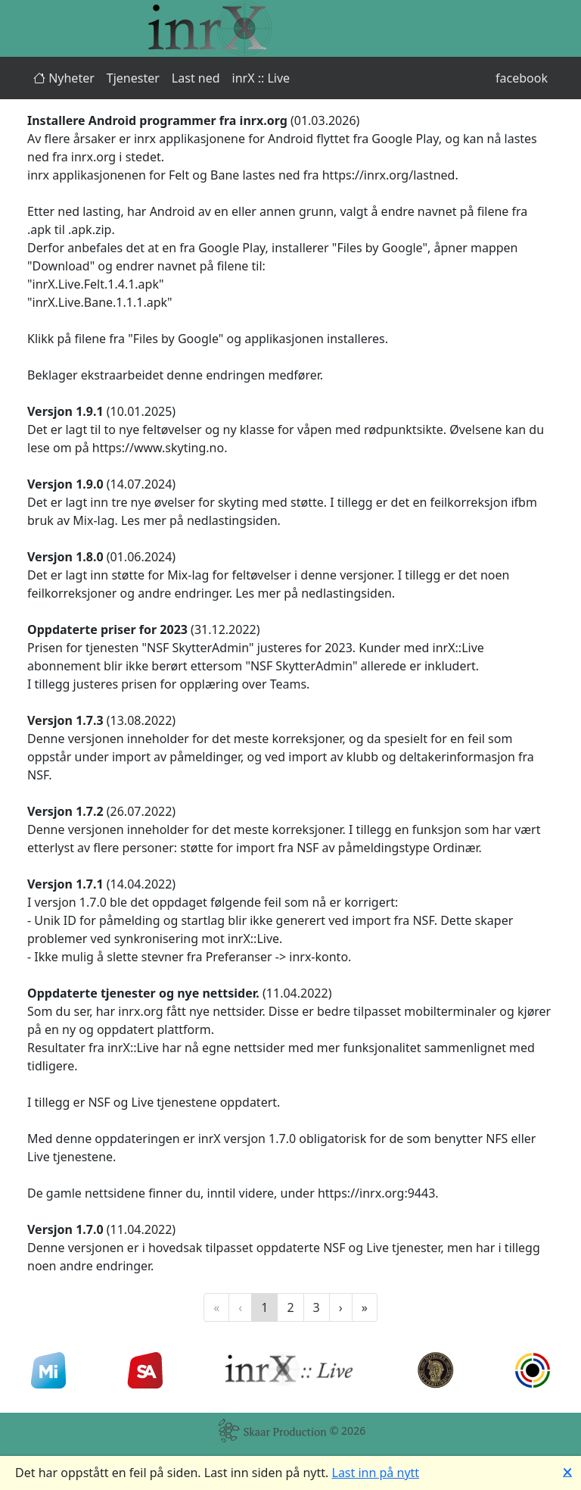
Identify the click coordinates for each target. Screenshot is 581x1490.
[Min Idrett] (48, 1370)
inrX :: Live (261, 78)
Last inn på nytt (376, 1472)
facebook (522, 78)
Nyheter (64, 78)
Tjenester (133, 78)
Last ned (196, 78)
